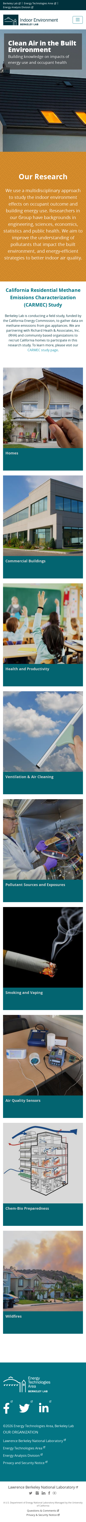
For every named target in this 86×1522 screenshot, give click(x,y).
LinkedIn (43, 1494)
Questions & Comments (43, 1510)
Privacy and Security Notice (25, 1463)
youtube (55, 1494)
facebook (49, 1494)
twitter (31, 1494)
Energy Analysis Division (18, 7)
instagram (37, 1494)
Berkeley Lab (11, 3)
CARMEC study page (43, 350)
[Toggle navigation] (78, 20)
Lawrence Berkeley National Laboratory (34, 1441)
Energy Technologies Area (40, 3)
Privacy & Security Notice (44, 1514)
